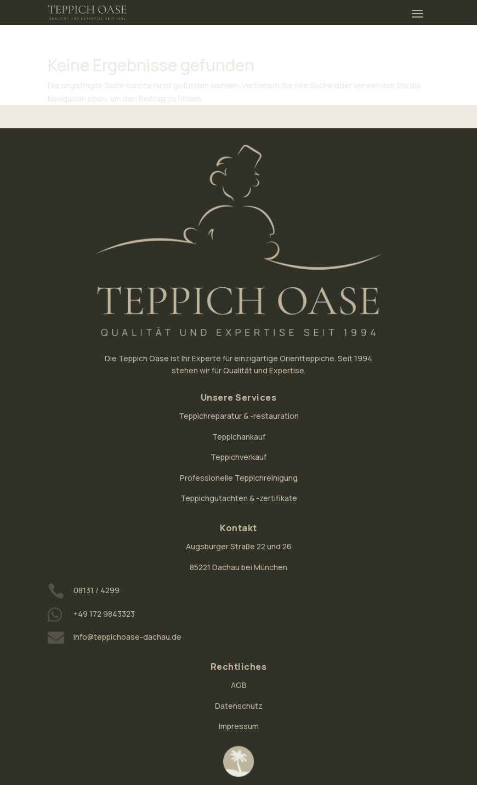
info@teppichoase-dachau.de (127, 637)
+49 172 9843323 (104, 613)
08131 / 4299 (96, 590)
